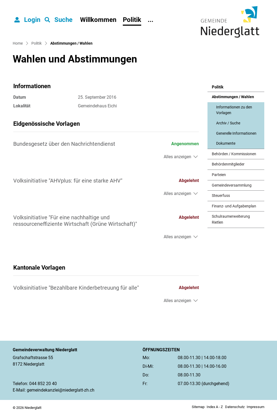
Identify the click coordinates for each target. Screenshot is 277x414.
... (150, 20)
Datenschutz (235, 407)
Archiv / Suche (228, 123)
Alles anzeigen (177, 156)
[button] (58, 20)
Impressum (255, 407)
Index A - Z (215, 407)
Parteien (219, 175)
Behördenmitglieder (228, 164)
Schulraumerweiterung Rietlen (231, 219)
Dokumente (225, 143)
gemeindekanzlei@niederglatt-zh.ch (60, 390)
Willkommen (98, 20)
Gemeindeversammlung (232, 185)
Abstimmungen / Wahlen (233, 98)
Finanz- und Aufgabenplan (234, 206)
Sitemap (198, 407)
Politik (132, 20)
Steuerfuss (221, 195)
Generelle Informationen (236, 133)
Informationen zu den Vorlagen (234, 110)
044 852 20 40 (43, 383)
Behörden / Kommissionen (234, 154)
